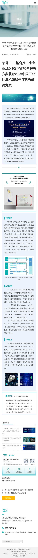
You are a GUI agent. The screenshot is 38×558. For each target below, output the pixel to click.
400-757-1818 (10, 528)
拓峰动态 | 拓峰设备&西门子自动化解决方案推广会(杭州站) (11, 431)
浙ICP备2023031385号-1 (19, 551)
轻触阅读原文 (6, 478)
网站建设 (15, 556)
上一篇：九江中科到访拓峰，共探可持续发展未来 (17, 490)
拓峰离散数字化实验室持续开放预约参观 (11, 439)
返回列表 (8, 498)
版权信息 (32, 554)
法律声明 (15, 554)
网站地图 (6, 554)
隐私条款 (23, 554)
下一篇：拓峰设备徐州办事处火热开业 (14, 493)
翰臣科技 (22, 556)
